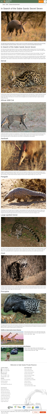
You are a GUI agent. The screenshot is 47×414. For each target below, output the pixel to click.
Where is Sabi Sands (28, 369)
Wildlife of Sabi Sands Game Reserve (11, 330)
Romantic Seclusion (27, 382)
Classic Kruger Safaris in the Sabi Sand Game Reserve (15, 346)
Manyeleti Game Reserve (5, 390)
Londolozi (19, 410)
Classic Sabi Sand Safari (28, 370)
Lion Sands (24, 410)
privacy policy (25, 411)
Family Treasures (27, 381)
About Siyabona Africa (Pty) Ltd (6, 384)
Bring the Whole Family (28, 384)
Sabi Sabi (30, 410)
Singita (16, 410)
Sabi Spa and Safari (27, 376)
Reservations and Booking (5, 379)
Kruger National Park (4, 401)
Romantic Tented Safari (28, 373)
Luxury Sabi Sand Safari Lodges (30, 385)
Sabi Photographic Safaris (29, 378)
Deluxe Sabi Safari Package (29, 375)
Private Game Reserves (5, 398)
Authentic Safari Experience (29, 372)
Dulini (27, 410)
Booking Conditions (4, 381)
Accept (43, 412)
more (34, 334)
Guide (7, 4)
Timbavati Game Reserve (5, 395)
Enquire (41, 1)
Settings (35, 412)
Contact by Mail (4, 372)
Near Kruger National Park (5, 396)
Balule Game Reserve (5, 389)
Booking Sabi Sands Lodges (29, 404)
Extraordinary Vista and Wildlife (29, 379)
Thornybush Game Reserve (6, 393)
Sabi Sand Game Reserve (5, 392)
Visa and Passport (4, 382)
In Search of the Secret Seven (14, 4)
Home (4, 4)
